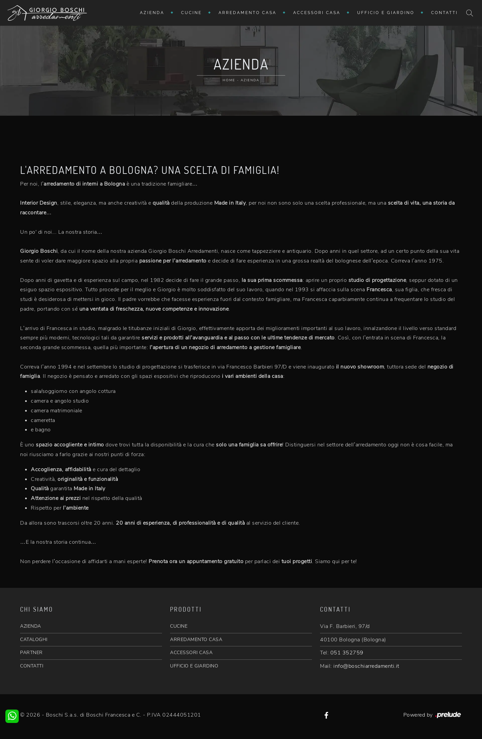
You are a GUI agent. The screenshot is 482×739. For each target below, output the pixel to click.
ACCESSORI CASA (191, 652)
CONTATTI (31, 666)
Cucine (191, 12)
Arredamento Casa (247, 12)
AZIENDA (30, 626)
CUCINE (178, 626)
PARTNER (31, 652)
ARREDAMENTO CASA (196, 639)
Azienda (152, 12)
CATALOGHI (34, 639)
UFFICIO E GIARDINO (194, 666)
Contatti (444, 12)
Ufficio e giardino (385, 12)
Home (229, 80)
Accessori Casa (316, 12)
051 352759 (347, 652)
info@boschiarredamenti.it (366, 666)
